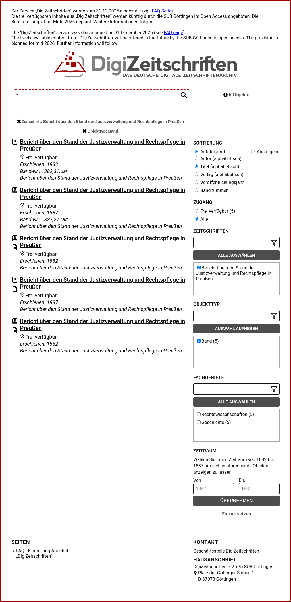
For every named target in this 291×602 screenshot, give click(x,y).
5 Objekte (236, 94)
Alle (201, 219)
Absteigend (265, 151)
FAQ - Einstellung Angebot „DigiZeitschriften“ (42, 553)
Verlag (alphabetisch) (219, 174)
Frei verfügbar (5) (215, 211)
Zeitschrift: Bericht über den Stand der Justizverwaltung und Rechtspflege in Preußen (100, 121)
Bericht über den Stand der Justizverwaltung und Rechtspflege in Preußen (233, 273)
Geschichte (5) (214, 422)
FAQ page (173, 32)
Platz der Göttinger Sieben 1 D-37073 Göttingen (226, 576)
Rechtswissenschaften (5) (225, 414)
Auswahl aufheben (236, 328)
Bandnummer (211, 190)
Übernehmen (236, 500)
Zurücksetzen (236, 513)
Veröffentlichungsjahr (219, 182)
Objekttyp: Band (100, 131)
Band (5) (208, 341)
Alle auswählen (236, 255)
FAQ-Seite (161, 11)
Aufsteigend (210, 151)
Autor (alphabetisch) (218, 158)
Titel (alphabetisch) (217, 166)
